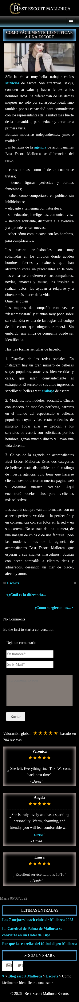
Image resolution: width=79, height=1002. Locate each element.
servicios (12, 83)
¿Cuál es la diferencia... (26, 595)
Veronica (39, 751)
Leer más (39, 834)
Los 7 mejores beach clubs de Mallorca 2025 (37, 920)
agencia (40, 147)
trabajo (48, 391)
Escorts (13, 583)
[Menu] (71, 21)
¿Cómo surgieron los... (53, 608)
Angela (39, 797)
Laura (39, 857)
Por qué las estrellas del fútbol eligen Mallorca (39, 944)
